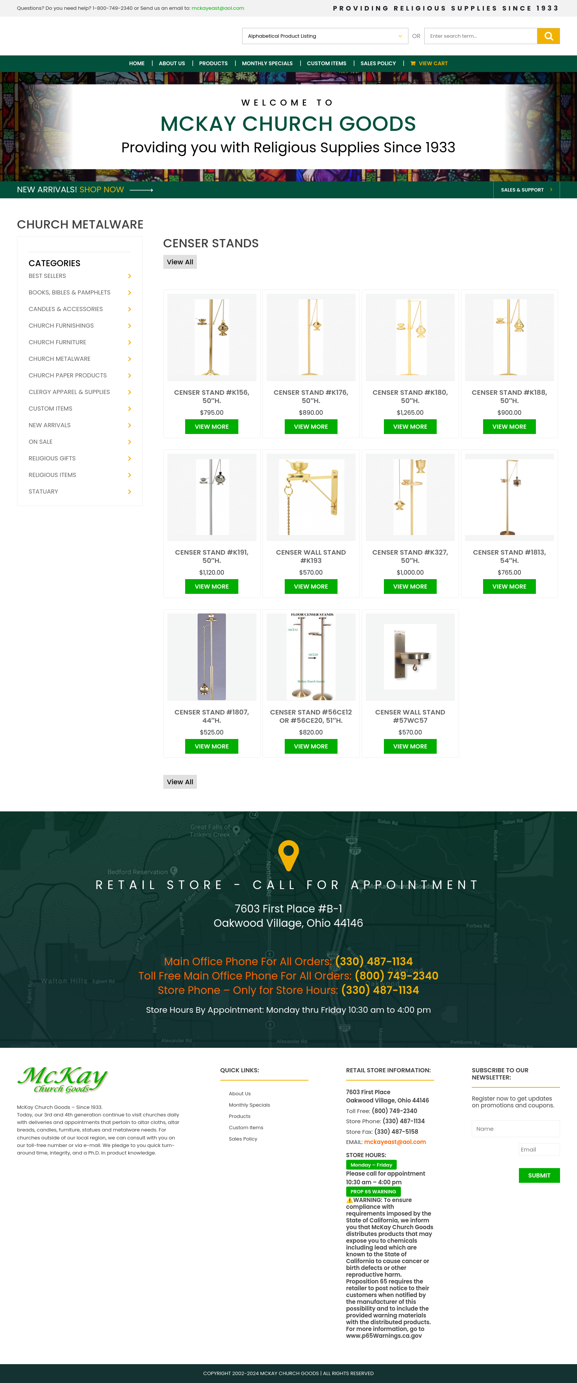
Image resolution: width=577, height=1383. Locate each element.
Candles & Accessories (66, 309)
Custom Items (327, 63)
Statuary (43, 491)
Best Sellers (47, 275)
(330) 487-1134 (374, 961)
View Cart (433, 63)
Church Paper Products (68, 375)
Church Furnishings (61, 325)
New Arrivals (50, 425)
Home (137, 63)
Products (213, 63)
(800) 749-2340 (396, 976)
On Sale (40, 441)
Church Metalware (60, 358)
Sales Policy (378, 63)
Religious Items (52, 475)
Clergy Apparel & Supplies (69, 392)
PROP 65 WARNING (373, 1191)
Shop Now (116, 189)
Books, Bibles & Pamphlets (69, 292)
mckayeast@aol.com (218, 8)
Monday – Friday (372, 1164)
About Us (172, 63)
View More (212, 426)
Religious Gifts (52, 458)
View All (180, 262)
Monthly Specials (267, 63)
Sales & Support (522, 189)
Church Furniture (57, 342)
